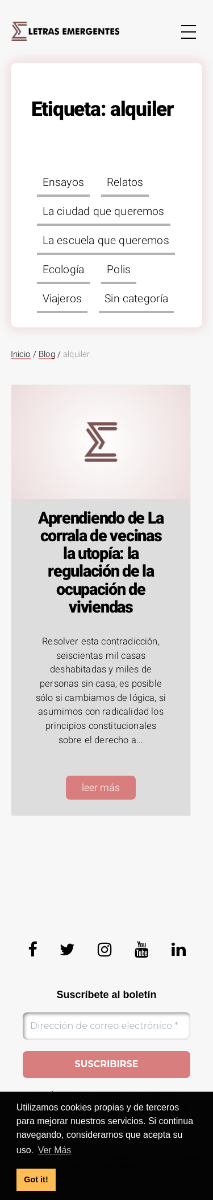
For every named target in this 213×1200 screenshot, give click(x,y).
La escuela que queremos (106, 240)
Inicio (21, 354)
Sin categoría (136, 298)
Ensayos (63, 182)
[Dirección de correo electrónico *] (106, 1026)
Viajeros (62, 298)
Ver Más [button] (55, 1150)
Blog (47, 354)
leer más (101, 787)
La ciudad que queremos (104, 211)
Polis (119, 269)
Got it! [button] (36, 1179)
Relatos (125, 182)
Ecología (63, 269)
